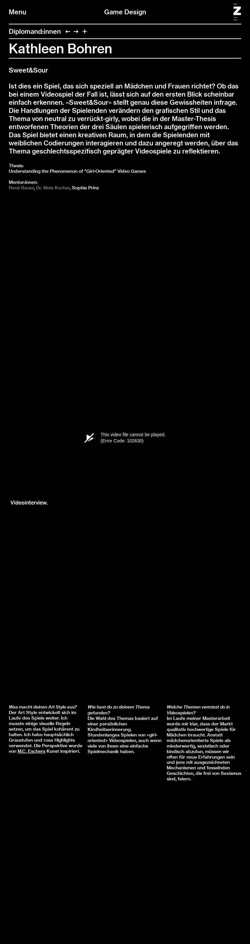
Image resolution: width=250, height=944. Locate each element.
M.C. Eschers (31, 751)
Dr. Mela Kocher (53, 188)
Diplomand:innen (35, 31)
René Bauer (21, 188)
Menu (17, 12)
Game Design (125, 12)
